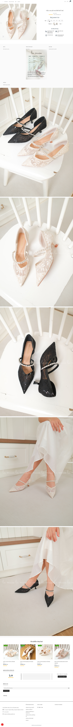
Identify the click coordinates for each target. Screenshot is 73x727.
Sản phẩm (6, 1)
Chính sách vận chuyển (30, 707)
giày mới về (55, 13)
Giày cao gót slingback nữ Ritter (43, 661)
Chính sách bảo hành (29, 718)
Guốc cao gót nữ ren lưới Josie (9, 661)
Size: (45, 20)
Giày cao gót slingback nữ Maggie (26, 661)
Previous (1, 23)
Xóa (60, 23)
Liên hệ (19, 1)
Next (35, 23)
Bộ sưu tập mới (11, 1)
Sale (15, 1)
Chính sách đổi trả (29, 709)
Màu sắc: (50, 23)
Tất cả (55, 664)
